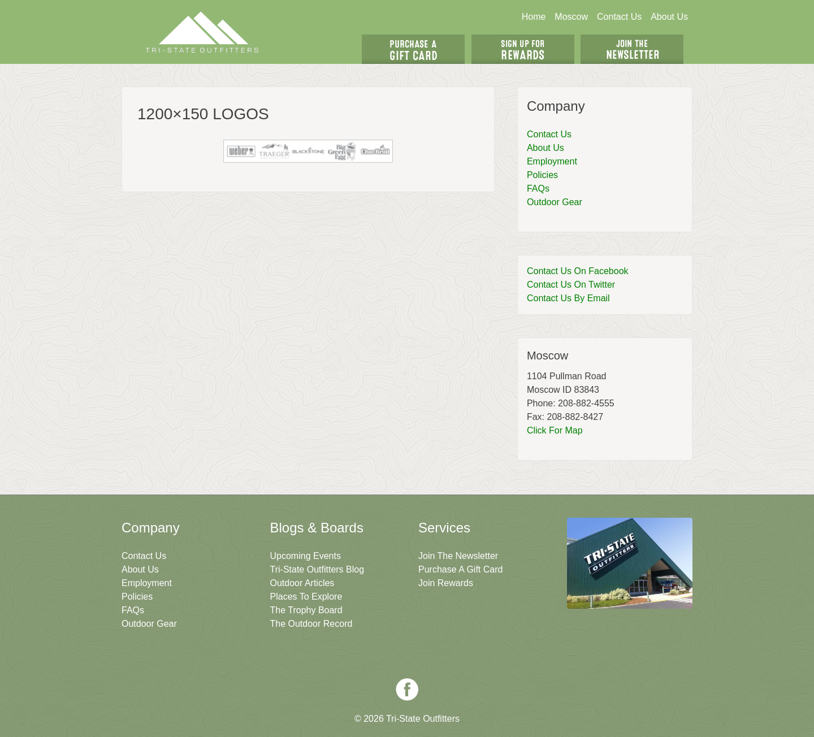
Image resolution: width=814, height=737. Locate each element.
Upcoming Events (305, 556)
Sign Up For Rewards (522, 49)
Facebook (407, 689)
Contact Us (619, 16)
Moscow (571, 16)
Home (534, 16)
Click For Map (555, 430)
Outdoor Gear (554, 202)
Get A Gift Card (413, 49)
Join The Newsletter (632, 49)
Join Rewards (445, 583)
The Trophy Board (306, 610)
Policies (542, 175)
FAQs (538, 188)
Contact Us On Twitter (571, 284)
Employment (552, 161)
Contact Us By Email (568, 298)
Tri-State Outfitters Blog (317, 569)
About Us (669, 16)
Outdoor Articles (302, 583)
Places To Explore (306, 596)
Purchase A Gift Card (460, 569)
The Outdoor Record (311, 623)
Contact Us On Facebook (578, 271)
